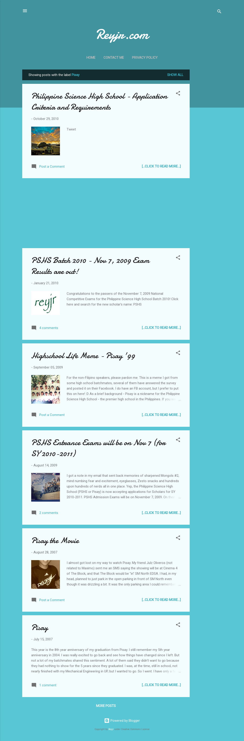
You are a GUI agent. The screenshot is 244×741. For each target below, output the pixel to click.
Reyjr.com (122, 34)
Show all (175, 75)
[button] (178, 94)
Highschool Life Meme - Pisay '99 (83, 355)
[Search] (219, 12)
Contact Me (113, 58)
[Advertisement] (207, 136)
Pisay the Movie (55, 540)
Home (90, 58)
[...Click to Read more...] (161, 166)
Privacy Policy (145, 58)
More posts (106, 706)
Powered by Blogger (122, 721)
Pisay (39, 627)
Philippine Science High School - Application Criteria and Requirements (99, 102)
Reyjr (111, 729)
